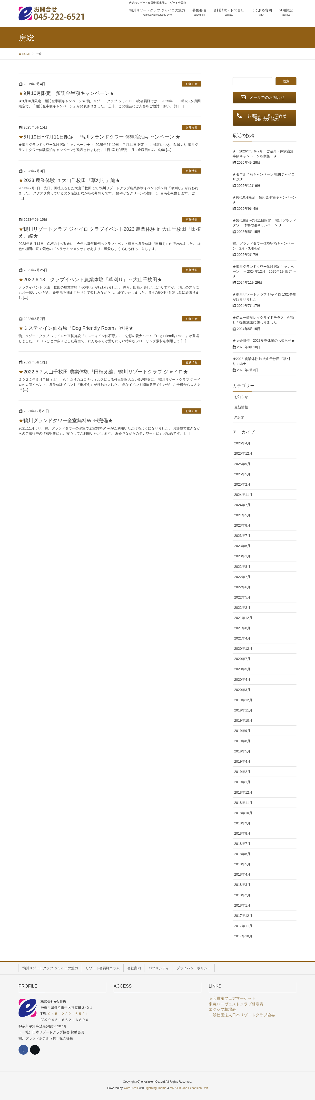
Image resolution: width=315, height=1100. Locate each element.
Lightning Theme (156, 1088)
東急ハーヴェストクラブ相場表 (236, 1004)
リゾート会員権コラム (103, 968)
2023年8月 (242, 525)
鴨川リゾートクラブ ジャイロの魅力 (50, 968)
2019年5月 (242, 751)
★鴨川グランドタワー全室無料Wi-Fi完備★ (66, 420)
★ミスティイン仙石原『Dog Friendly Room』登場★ (76, 328)
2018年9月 (242, 823)
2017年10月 (243, 936)
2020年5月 (242, 669)
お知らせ (191, 84)
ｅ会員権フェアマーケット (232, 998)
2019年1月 (242, 782)
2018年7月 (242, 844)
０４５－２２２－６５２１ (68, 1014)
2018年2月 (242, 895)
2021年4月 (242, 638)
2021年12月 (243, 618)
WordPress (130, 1088)
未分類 (239, 417)
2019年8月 (242, 741)
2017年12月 (243, 916)
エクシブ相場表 (222, 1009)
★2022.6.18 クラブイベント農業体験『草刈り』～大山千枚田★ (90, 279)
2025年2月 (242, 484)
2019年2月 (242, 772)
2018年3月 (242, 885)
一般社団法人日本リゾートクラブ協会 (242, 1015)
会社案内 (134, 968)
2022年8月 (242, 567)
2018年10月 (243, 813)
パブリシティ (158, 968)
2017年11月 (243, 926)
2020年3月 (242, 690)
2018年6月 (242, 854)
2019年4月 (242, 761)
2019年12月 (243, 700)
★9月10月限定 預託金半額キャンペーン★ (66, 93)
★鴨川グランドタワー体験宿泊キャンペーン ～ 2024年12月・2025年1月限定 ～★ (264, 271)
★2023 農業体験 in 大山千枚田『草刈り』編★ (69, 180)
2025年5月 (242, 474)
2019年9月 (242, 731)
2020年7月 (242, 659)
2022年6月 (242, 587)
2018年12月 (243, 792)
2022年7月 (242, 577)
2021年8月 (242, 628)
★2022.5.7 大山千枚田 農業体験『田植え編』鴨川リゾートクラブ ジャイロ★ (103, 371)
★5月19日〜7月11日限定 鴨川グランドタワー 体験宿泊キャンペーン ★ (99, 137)
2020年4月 (242, 679)
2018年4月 (242, 874)
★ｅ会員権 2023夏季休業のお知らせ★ (264, 340)
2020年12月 (243, 648)
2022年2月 (242, 608)
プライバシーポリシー (194, 968)
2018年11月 (243, 803)
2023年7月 (242, 536)
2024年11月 (243, 495)
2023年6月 (242, 546)
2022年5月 (242, 597)
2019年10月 (243, 720)
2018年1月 (242, 905)
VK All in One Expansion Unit (189, 1088)
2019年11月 (243, 710)
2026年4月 (242, 443)
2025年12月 (243, 453)
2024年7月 (242, 505)
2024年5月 (242, 515)
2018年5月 (242, 864)
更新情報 (191, 171)
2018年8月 (242, 833)
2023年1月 (242, 556)
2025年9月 (242, 464)
